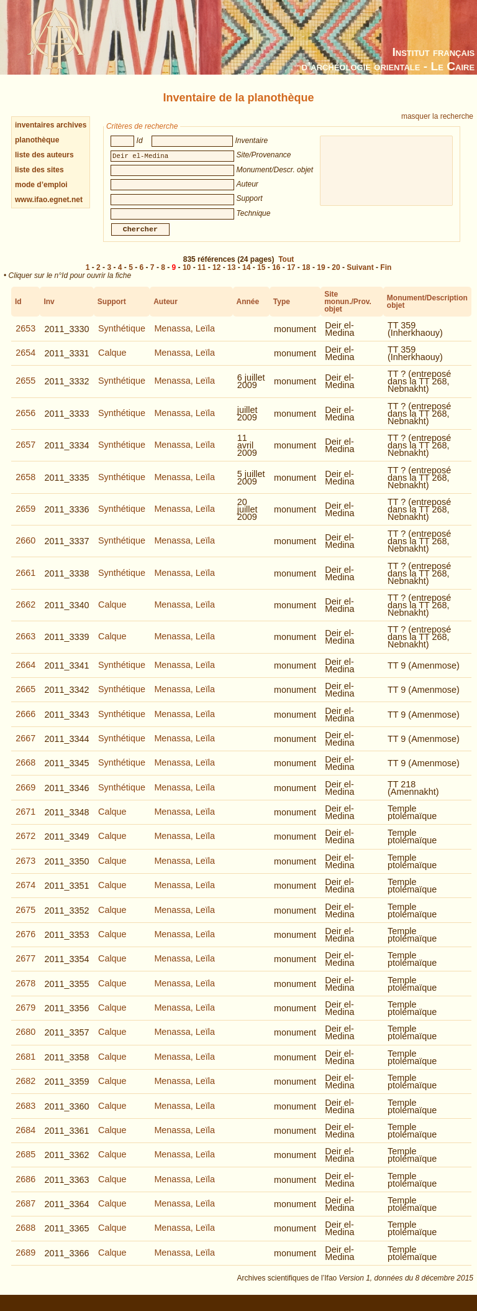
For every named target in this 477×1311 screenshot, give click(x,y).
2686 (25, 1188)
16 (276, 276)
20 (336, 276)
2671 (25, 820)
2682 (25, 1090)
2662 (25, 613)
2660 (25, 549)
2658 (25, 486)
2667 (25, 747)
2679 (25, 1016)
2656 (25, 422)
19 (321, 276)
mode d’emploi (41, 184)
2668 (25, 771)
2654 (25, 361)
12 (216, 276)
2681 (25, 1065)
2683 (25, 1114)
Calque (112, 361)
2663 (25, 645)
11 (202, 276)
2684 (25, 1139)
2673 (25, 869)
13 (231, 276)
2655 (25, 389)
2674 (25, 894)
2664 (25, 674)
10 (187, 276)
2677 (25, 967)
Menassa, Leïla (184, 337)
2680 (25, 1040)
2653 (25, 337)
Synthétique (121, 337)
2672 (25, 845)
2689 (25, 1261)
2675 (25, 919)
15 (261, 276)
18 (306, 276)
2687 (25, 1212)
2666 (25, 723)
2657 (25, 453)
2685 (25, 1163)
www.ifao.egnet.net (49, 199)
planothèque (37, 140)
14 (246, 276)
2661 (25, 581)
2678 (25, 992)
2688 (25, 1236)
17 (291, 276)
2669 (25, 796)
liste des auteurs (44, 155)
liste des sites (39, 169)
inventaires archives (50, 125)
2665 (25, 698)
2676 (25, 943)
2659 (25, 517)
